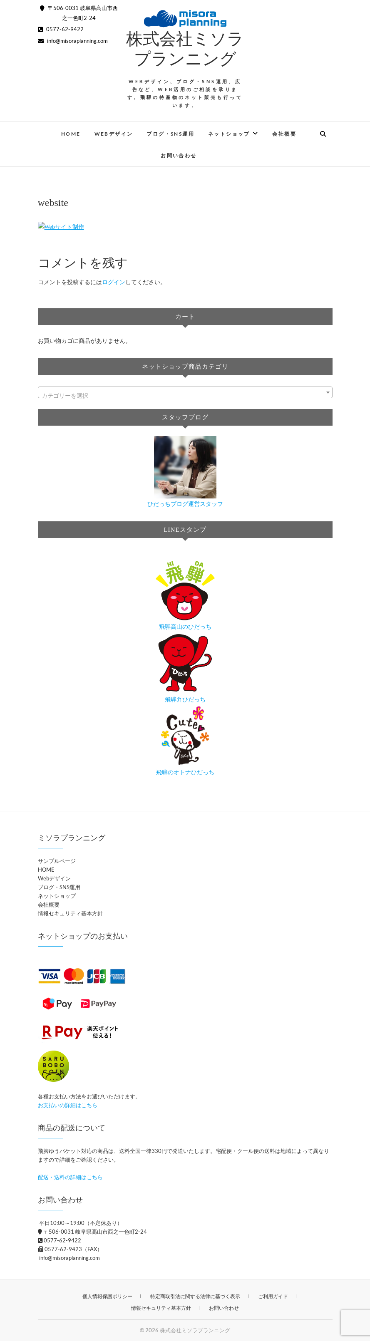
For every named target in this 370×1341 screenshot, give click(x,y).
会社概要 (284, 134)
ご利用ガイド (273, 1296)
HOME (71, 134)
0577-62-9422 (61, 29)
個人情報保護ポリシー (107, 1296)
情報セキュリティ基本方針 (70, 913)
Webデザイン (113, 134)
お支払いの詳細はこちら (67, 1105)
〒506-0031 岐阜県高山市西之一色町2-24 (92, 1231)
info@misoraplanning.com (73, 40)
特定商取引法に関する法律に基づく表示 (195, 1296)
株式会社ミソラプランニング (195, 1330)
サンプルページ (57, 861)
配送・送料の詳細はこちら (70, 1177)
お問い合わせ (178, 155)
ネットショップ (229, 134)
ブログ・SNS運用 (170, 134)
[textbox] (185, 395)
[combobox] (185, 392)
